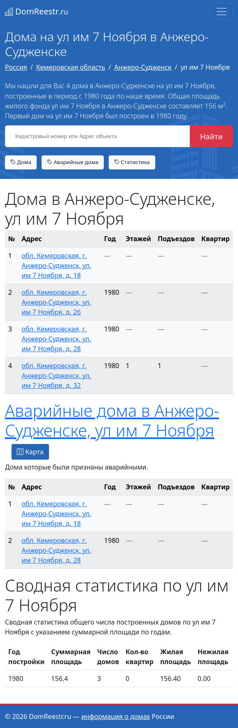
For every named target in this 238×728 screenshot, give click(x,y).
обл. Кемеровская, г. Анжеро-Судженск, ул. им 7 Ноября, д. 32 (56, 375)
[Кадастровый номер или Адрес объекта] (97, 136)
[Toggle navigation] (221, 11)
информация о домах (115, 716)
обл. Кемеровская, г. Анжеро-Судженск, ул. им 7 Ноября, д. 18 (56, 265)
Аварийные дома (72, 162)
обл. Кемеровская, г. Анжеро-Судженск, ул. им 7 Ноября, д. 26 (56, 302)
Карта (30, 451)
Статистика (132, 162)
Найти (211, 136)
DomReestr (36, 11)
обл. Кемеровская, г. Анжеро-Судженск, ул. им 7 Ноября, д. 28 (56, 338)
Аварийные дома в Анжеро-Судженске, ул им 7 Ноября (112, 420)
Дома (20, 162)
